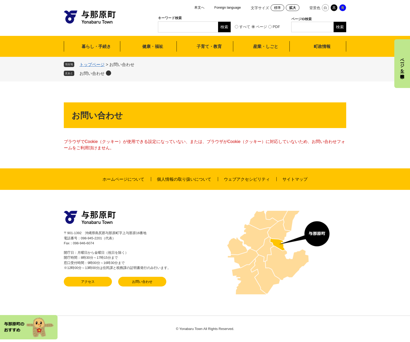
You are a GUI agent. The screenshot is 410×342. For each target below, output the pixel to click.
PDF (276, 27)
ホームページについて (123, 179)
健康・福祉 (152, 46)
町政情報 (322, 46)
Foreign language (227, 7)
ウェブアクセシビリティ (247, 179)
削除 (108, 73)
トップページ (92, 64)
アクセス (88, 282)
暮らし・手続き (96, 46)
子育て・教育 (209, 46)
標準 (277, 8)
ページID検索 (301, 19)
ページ (261, 27)
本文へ (199, 7)
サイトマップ (295, 179)
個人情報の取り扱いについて (184, 179)
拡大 (292, 8)
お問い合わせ (92, 73)
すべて (244, 27)
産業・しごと (265, 46)
